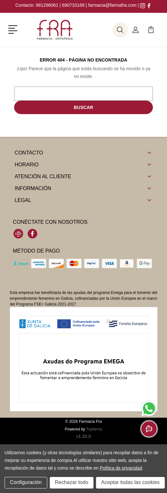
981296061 (48, 5)
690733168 (73, 5)
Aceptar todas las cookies (130, 482)
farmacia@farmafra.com (112, 5)
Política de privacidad (121, 468)
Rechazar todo (71, 482)
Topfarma (94, 429)
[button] (14, 29)
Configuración (26, 482)
